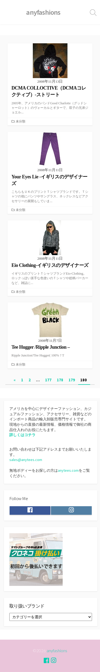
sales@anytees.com (25, 459)
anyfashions (57, 650)
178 (60, 379)
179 (72, 379)
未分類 (20, 121)
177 (48, 379)
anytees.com (68, 470)
